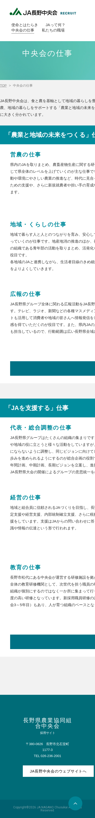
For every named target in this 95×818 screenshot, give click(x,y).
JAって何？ (55, 25)
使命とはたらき (24, 25)
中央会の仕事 (22, 30)
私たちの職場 (53, 30)
